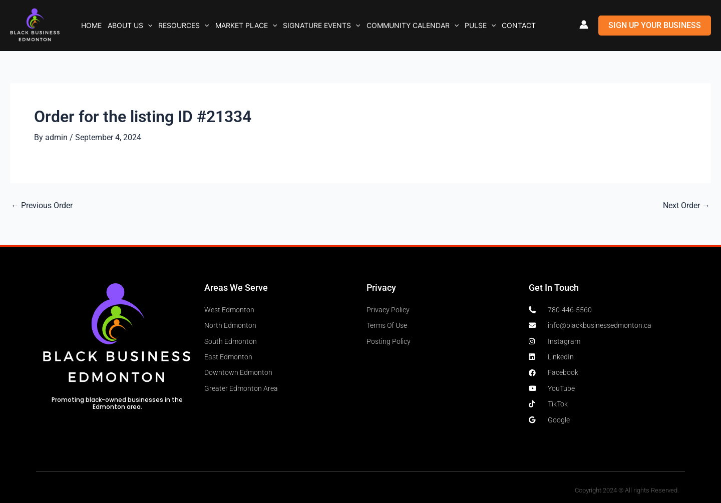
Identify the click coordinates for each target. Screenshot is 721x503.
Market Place (246, 25)
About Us (130, 25)
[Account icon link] (583, 24)
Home (91, 25)
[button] (147, 25)
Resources (183, 25)
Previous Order (42, 206)
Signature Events (321, 25)
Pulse (480, 25)
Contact (519, 25)
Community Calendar (413, 25)
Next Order (686, 206)
